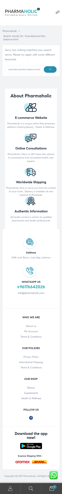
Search (31, 488)
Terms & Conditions (31, 336)
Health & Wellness (31, 398)
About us (31, 326)
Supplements (31, 392)
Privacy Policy (31, 356)
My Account (31, 331)
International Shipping (31, 362)
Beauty (31, 387)
